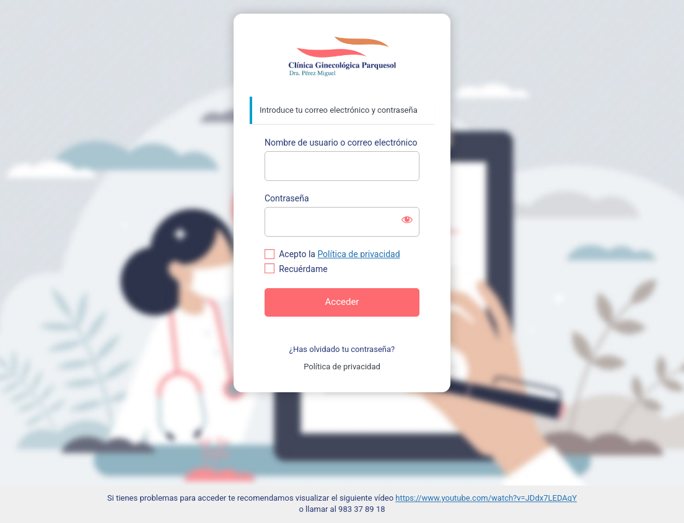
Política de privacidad (358, 254)
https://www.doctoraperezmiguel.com (342, 56)
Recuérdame (303, 269)
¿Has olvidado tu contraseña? (342, 349)
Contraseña (287, 198)
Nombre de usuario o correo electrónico (341, 142)
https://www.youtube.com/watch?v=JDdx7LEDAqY (486, 498)
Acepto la (339, 254)
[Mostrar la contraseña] (407, 219)
